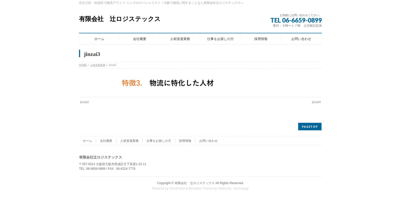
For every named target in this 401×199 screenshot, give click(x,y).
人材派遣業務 (97, 65)
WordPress (177, 188)
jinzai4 (316, 102)
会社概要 (106, 141)
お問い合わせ (208, 141)
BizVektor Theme (201, 188)
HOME (83, 65)
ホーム (87, 141)
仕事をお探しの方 (159, 141)
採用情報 (185, 141)
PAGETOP (310, 126)
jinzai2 (84, 102)
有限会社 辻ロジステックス (120, 19)
